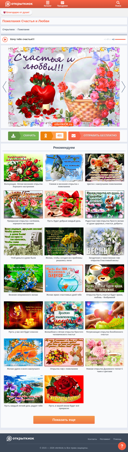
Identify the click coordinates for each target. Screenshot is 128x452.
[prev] (4, 87)
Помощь (117, 439)
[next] (123, 87)
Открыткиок (8, 29)
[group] (64, 39)
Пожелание (23, 29)
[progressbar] (120, 39)
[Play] (5, 39)
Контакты (92, 439)
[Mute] (113, 39)
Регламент (105, 439)
